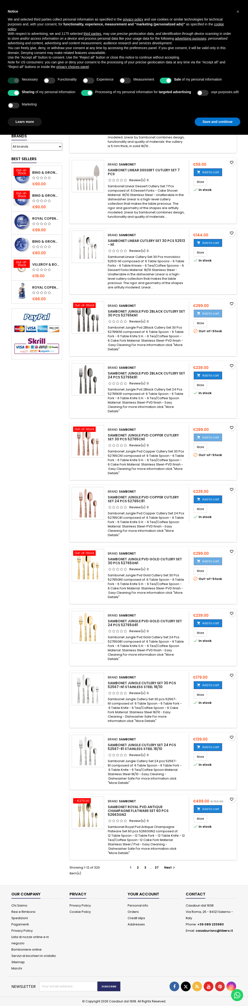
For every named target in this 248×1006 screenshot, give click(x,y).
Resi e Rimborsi (23, 911)
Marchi (16, 968)
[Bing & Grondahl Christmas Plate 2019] (22, 195)
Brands (19, 136)
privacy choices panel (72, 67)
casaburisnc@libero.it (214, 930)
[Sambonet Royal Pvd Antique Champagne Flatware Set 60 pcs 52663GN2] (88, 801)
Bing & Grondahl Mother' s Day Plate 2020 (46, 241)
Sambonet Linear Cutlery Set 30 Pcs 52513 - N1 (146, 242)
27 (157, 867)
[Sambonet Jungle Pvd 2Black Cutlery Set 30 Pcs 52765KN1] (88, 306)
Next (170, 867)
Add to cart (208, 172)
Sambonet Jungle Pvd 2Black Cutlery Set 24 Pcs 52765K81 (146, 375)
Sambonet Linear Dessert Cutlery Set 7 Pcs (144, 172)
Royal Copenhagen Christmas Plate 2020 (46, 218)
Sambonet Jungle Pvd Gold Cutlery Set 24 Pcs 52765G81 (145, 623)
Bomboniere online (26, 949)
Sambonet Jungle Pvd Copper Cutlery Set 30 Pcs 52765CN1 (143, 437)
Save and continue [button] (217, 122)
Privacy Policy (22, 930)
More (202, 182)
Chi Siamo (19, 905)
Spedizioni (19, 918)
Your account (143, 894)
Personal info (138, 905)
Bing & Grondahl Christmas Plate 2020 (46, 172)
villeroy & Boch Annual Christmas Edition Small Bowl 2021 (46, 264)
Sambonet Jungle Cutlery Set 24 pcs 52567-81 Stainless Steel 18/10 (142, 747)
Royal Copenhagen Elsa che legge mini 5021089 (46, 287)
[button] (238, 11)
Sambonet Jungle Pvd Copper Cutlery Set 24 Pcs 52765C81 (143, 499)
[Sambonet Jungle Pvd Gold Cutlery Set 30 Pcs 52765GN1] (88, 553)
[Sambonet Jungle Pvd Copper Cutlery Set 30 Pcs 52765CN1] (88, 430)
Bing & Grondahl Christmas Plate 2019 (46, 195)
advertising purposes (190, 38)
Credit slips (136, 918)
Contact (195, 894)
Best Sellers (24, 159)
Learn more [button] (25, 122)
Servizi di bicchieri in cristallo (33, 955)
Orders (133, 911)
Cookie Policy (80, 911)
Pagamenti (20, 924)
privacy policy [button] (133, 19)
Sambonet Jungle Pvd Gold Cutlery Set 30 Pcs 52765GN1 (145, 561)
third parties (92, 34)
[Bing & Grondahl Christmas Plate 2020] (22, 172)
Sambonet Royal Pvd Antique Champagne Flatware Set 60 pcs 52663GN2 (138, 810)
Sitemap (18, 962)
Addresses (136, 924)
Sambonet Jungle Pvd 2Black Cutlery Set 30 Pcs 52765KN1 (146, 313)
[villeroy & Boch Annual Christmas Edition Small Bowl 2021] (22, 264)
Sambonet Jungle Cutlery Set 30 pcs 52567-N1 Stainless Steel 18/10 (142, 685)
